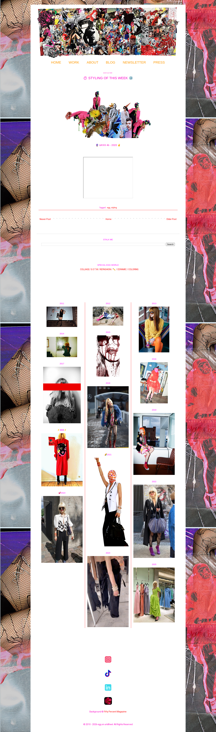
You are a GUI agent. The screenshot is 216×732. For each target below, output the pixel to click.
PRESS (159, 62)
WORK (74, 62)
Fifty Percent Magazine (115, 711)
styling (114, 207)
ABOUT (92, 62)
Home (108, 219)
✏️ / (115, 269)
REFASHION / (106, 269)
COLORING (133, 269)
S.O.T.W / (95, 269)
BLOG (110, 62)
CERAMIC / (122, 269)
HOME (56, 62)
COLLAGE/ (85, 269)
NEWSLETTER (134, 62)
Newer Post (45, 219)
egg (108, 207)
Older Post (171, 219)
